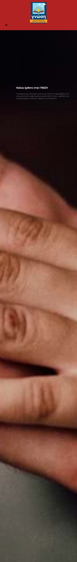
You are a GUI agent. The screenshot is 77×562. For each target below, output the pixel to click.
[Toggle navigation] (6, 25)
